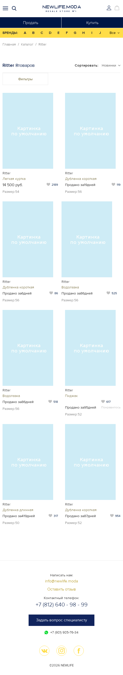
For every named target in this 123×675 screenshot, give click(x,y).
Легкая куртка (14, 179)
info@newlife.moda (61, 581)
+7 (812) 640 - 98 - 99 (62, 604)
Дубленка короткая (81, 179)
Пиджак (71, 396)
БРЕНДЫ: (10, 33)
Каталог (27, 45)
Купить (92, 22)
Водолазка (70, 287)
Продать (30, 22)
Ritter (42, 45)
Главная (9, 45)
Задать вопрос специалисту (61, 620)
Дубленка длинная (18, 510)
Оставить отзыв (61, 589)
